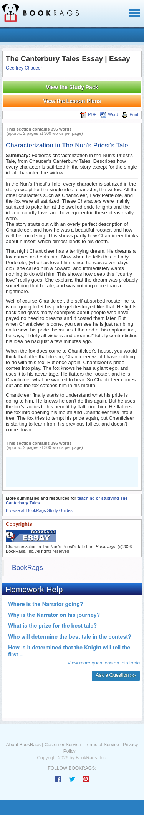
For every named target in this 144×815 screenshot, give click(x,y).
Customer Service (63, 744)
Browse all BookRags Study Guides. (40, 510)
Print (130, 114)
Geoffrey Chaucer (24, 68)
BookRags (27, 567)
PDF (88, 114)
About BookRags (23, 744)
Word (109, 114)
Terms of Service (102, 744)
